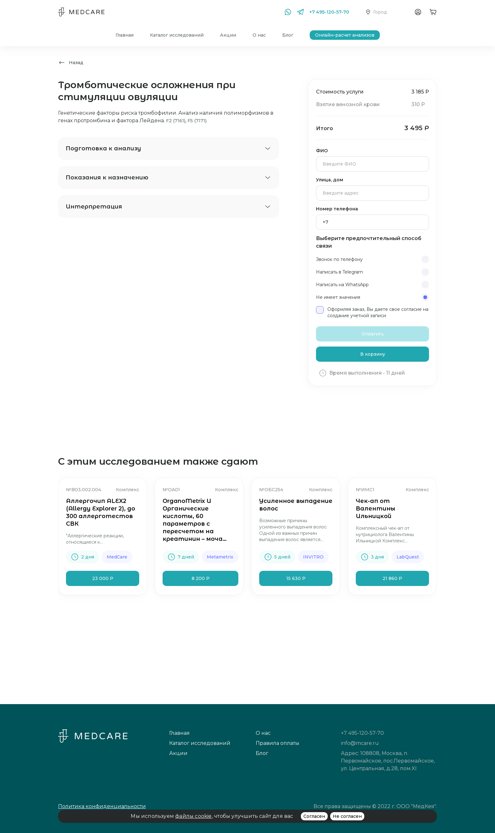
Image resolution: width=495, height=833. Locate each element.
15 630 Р (296, 578)
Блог (287, 35)
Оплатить (372, 334)
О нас (259, 35)
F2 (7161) (175, 121)
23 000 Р (102, 578)
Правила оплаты (277, 743)
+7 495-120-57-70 (329, 12)
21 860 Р (392, 578)
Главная (125, 35)
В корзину (372, 354)
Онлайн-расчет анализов (344, 35)
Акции (228, 35)
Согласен (314, 816)
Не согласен (347, 816)
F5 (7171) (197, 121)
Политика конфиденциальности (102, 806)
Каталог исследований (177, 35)
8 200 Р (201, 578)
